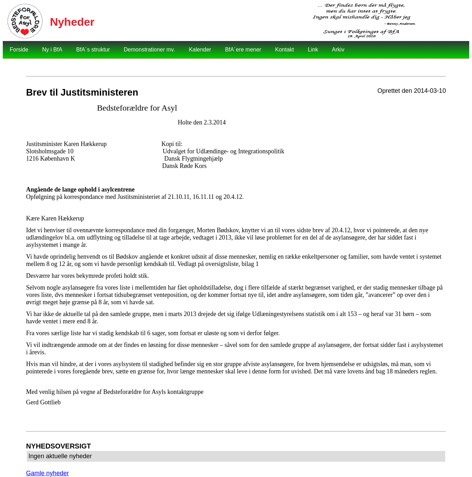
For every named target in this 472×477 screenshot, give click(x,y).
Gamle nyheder (47, 473)
